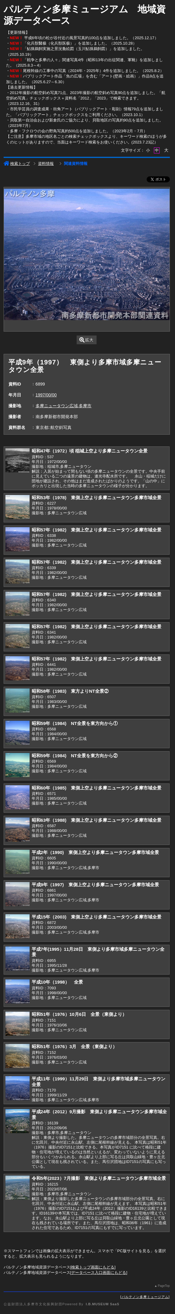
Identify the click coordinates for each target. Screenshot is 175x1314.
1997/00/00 (46, 394)
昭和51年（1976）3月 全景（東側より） (74, 1046)
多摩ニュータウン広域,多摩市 (64, 405)
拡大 (86, 339)
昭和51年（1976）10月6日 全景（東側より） (79, 1014)
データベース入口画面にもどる (98, 1272)
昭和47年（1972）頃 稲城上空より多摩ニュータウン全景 (90, 450)
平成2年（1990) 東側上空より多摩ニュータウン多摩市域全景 (95, 852)
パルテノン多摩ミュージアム (145, 1297)
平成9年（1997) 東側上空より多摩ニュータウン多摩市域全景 (95, 884)
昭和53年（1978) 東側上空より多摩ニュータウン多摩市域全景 (96, 497)
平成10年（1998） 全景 (57, 982)
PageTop (164, 1285)
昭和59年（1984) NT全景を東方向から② (75, 755)
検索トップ (17, 163)
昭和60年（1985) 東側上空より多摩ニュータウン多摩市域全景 (96, 787)
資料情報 (46, 163)
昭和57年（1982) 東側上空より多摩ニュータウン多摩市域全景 (96, 529)
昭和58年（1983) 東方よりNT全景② (70, 691)
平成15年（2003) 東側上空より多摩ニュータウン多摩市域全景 (96, 916)
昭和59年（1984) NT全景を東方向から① (75, 723)
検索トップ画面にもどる (92, 1267)
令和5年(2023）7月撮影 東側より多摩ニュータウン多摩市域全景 (99, 1178)
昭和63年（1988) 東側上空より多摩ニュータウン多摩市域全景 (96, 820)
